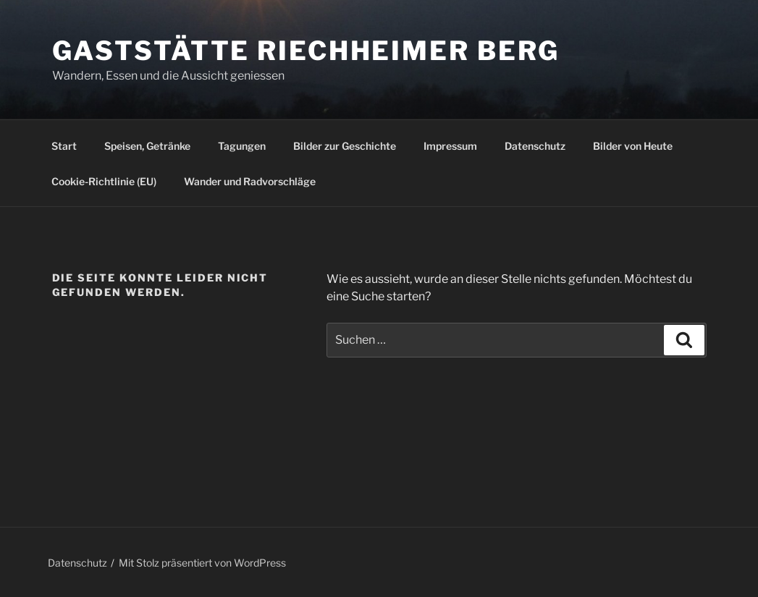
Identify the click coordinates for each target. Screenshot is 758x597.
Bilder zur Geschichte (344, 146)
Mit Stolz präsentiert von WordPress (202, 562)
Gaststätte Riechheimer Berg (306, 51)
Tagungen (242, 146)
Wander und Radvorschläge (250, 181)
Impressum (450, 146)
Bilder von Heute (633, 146)
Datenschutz (535, 146)
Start (64, 146)
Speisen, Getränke (147, 146)
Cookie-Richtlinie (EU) (103, 181)
